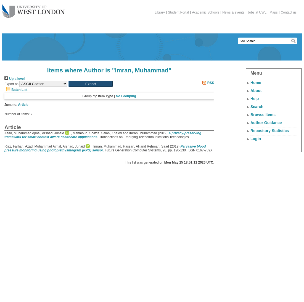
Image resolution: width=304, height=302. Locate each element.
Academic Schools (205, 12)
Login (255, 138)
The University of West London (33, 9)
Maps (273, 12)
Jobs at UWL (256, 12)
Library (160, 12)
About (255, 90)
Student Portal (178, 12)
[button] (90, 84)
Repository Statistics (269, 130)
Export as (11, 84)
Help (254, 98)
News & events (233, 12)
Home (255, 82)
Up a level (14, 79)
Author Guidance (266, 122)
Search (256, 106)
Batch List (15, 90)
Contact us (289, 12)
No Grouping (126, 96)
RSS (207, 83)
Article (23, 105)
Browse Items (263, 114)
